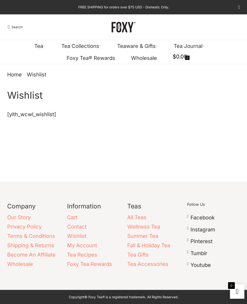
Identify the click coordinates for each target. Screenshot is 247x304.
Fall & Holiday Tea (148, 245)
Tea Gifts (138, 255)
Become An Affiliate (31, 255)
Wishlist (76, 236)
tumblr (198, 253)
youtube (200, 265)
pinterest (201, 241)
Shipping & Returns (30, 245)
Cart (72, 217)
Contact (76, 227)
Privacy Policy (24, 227)
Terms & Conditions (31, 236)
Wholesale (20, 264)
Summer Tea (142, 236)
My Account (82, 245)
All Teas (136, 217)
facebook (202, 217)
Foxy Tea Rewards (89, 264)
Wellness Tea (143, 227)
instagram (202, 229)
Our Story (19, 217)
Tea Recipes (82, 255)
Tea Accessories (147, 264)
